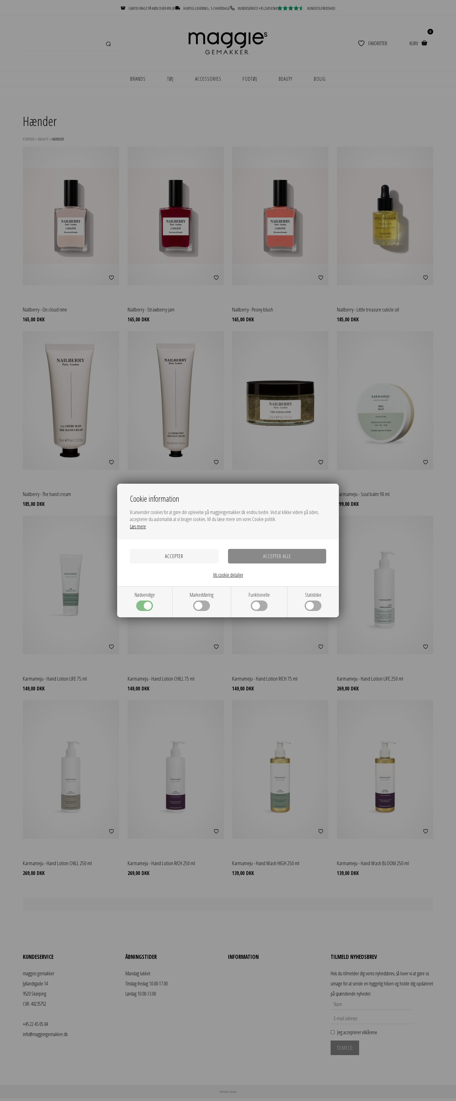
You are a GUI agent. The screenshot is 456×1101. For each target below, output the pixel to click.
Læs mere (138, 526)
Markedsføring (201, 601)
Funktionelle (259, 601)
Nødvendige (145, 601)
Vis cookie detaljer (228, 574)
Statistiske (313, 601)
